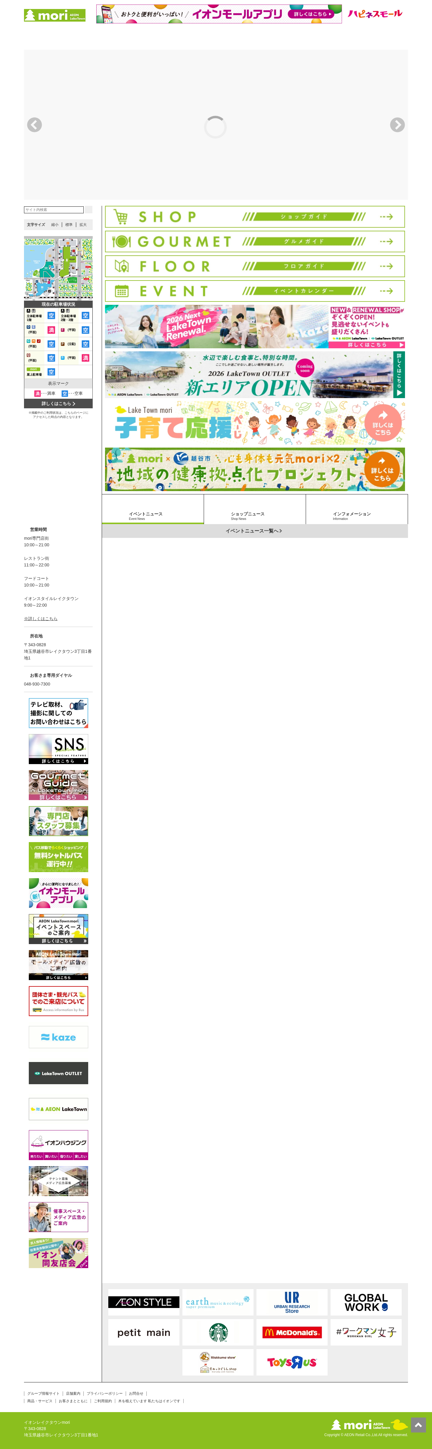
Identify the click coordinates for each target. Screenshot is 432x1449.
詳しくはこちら (56, 403)
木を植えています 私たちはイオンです (149, 1401)
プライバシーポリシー (105, 1393)
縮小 (54, 225)
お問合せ (136, 1393)
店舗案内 (73, 1393)
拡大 (83, 225)
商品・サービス (39, 1401)
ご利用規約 (103, 1401)
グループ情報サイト (43, 1393)
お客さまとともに (73, 1401)
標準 (69, 225)
